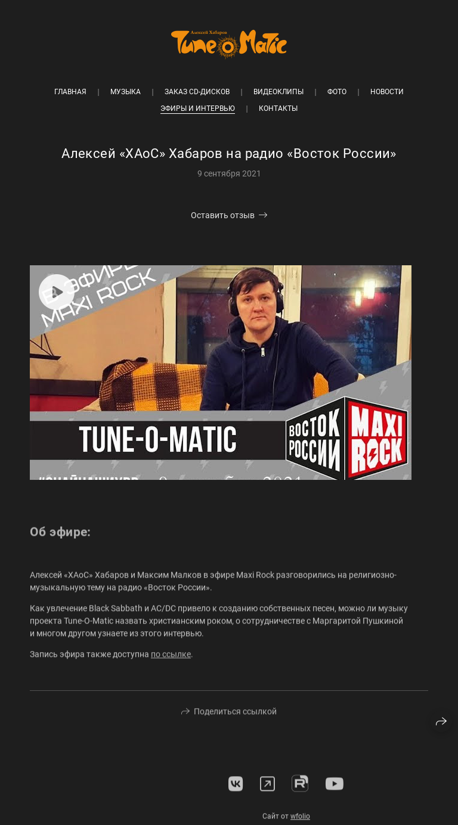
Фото (336, 92)
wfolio (300, 820)
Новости (387, 92)
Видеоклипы (278, 92)
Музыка (125, 92)
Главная (70, 92)
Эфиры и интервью (197, 108)
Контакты (278, 108)
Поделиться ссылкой (235, 715)
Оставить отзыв (223, 215)
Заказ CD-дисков (197, 92)
